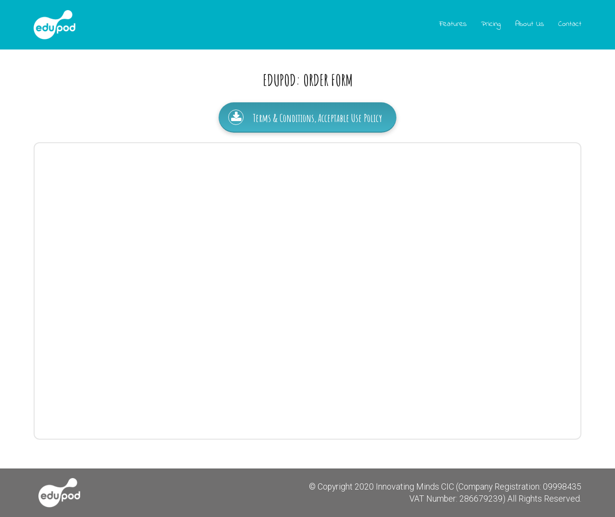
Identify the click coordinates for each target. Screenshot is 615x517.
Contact (569, 24)
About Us (529, 24)
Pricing (491, 24)
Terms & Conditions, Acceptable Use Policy (305, 117)
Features (453, 24)
